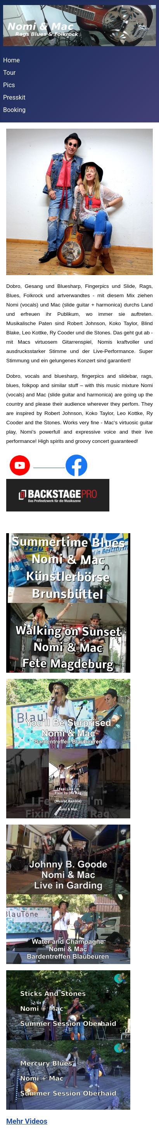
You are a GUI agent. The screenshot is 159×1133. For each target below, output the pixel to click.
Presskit (14, 97)
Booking (14, 110)
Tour (9, 72)
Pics (9, 85)
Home (11, 60)
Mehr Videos (26, 1121)
